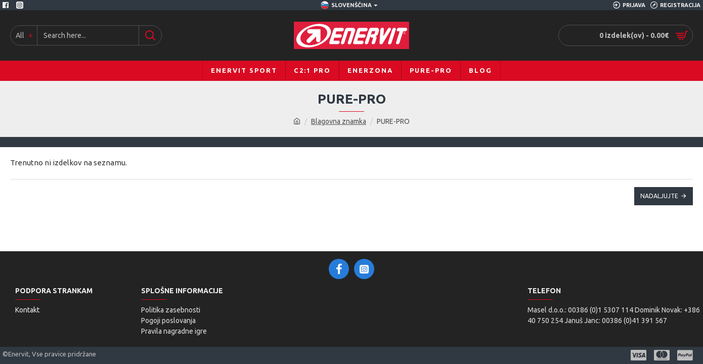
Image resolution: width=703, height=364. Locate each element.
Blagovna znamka (338, 121)
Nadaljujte (659, 196)
